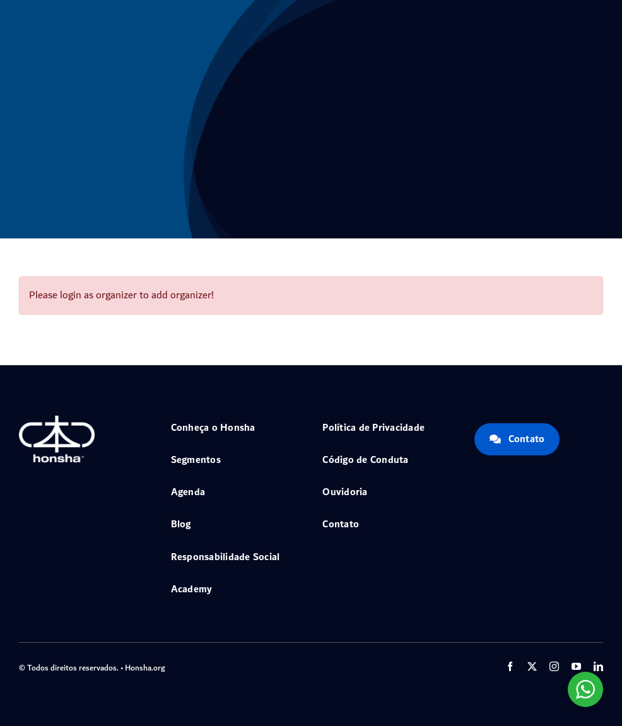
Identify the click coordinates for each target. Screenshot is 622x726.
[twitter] (532, 666)
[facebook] (510, 666)
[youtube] (576, 666)
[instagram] (554, 666)
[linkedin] (598, 666)
